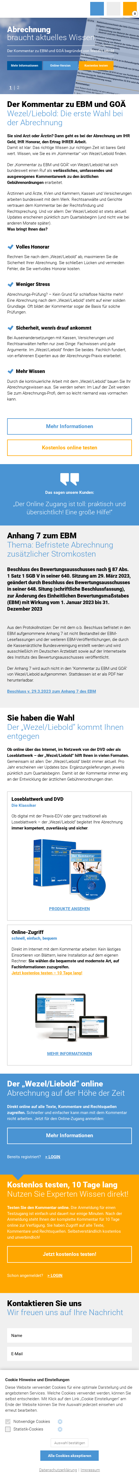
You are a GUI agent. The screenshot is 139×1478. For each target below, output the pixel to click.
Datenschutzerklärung (58, 1470)
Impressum (90, 1470)
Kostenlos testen (96, 65)
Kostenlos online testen (69, 448)
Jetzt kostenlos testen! (69, 1254)
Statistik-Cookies (24, 1429)
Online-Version (60, 65)
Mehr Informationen (24, 65)
